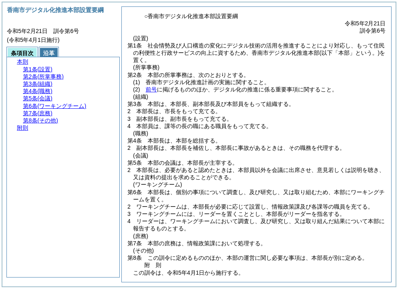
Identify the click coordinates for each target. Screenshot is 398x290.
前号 (151, 89)
